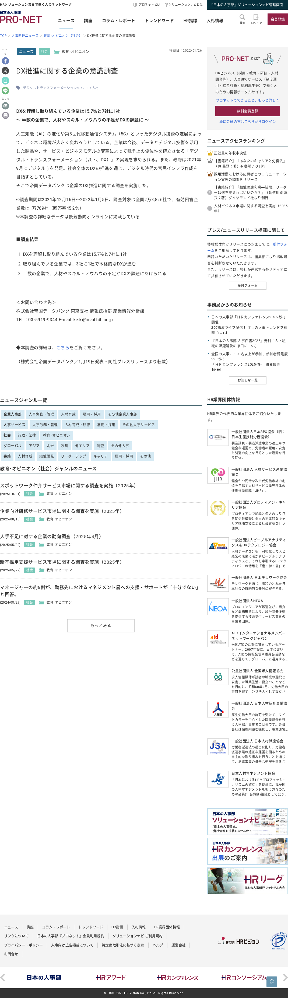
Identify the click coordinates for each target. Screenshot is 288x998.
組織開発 (46, 456)
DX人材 (93, 88)
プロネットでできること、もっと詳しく (247, 100)
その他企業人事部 (122, 414)
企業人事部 (12, 414)
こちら (63, 347)
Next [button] (285, 978)
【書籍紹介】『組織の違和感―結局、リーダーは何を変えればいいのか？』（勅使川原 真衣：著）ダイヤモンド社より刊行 (251, 192)
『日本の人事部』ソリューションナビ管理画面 (246, 5)
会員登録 (278, 19)
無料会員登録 (247, 111)
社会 (44, 52)
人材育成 (68, 414)
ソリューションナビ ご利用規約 (138, 936)
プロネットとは (149, 4)
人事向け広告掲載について (72, 945)
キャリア (100, 456)
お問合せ (11, 954)
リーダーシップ (73, 456)
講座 (88, 20)
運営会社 (178, 945)
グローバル (12, 446)
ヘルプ (158, 945)
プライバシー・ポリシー (23, 945)
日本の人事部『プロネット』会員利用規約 (70, 936)
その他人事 (120, 446)
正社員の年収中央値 (230, 153)
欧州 (64, 446)
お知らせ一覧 (248, 380)
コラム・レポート (118, 20)
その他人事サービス (138, 425)
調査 (100, 446)
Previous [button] (2, 978)
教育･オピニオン (57, 435)
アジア (34, 446)
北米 (50, 446)
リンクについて (16, 936)
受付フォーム (248, 286)
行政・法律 (27, 435)
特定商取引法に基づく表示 (123, 945)
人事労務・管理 (41, 414)
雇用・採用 (92, 414)
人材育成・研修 (77, 425)
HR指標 (190, 20)
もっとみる (100, 625)
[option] (44, 977)
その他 (145, 456)
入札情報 (215, 20)
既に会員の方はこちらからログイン (247, 122)
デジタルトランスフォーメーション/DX (53, 88)
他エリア (82, 446)
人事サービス (14, 425)
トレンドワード (159, 20)
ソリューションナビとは (186, 4)
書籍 (7, 456)
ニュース (66, 20)
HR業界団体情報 (167, 927)
